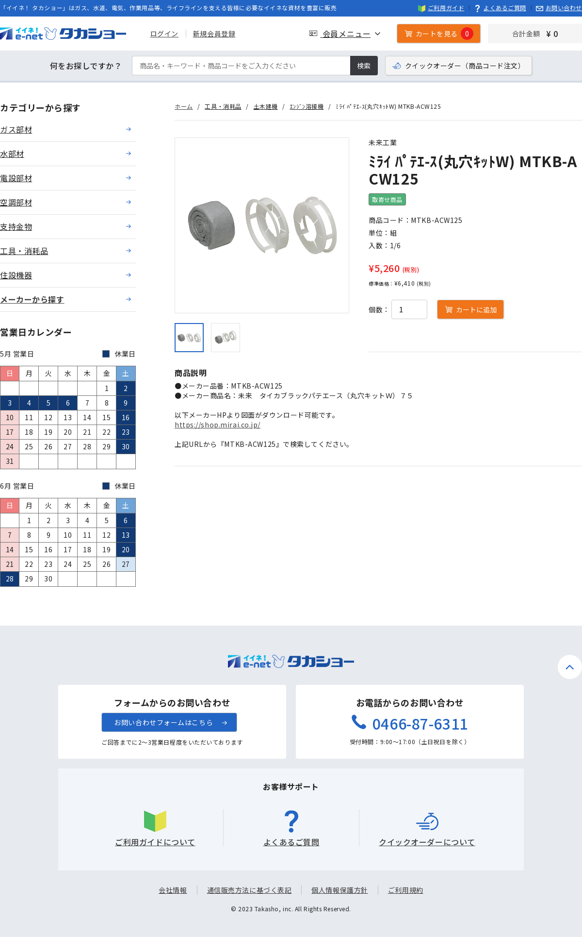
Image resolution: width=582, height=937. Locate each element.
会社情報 (173, 890)
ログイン (164, 33)
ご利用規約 (405, 890)
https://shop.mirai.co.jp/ (217, 424)
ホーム (184, 106)
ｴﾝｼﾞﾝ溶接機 (307, 106)
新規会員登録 (214, 33)
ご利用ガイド (441, 7)
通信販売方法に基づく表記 (249, 890)
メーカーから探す (32, 299)
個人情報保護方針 (339, 890)
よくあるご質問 (500, 7)
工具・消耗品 (223, 106)
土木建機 (266, 106)
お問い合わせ (559, 7)
